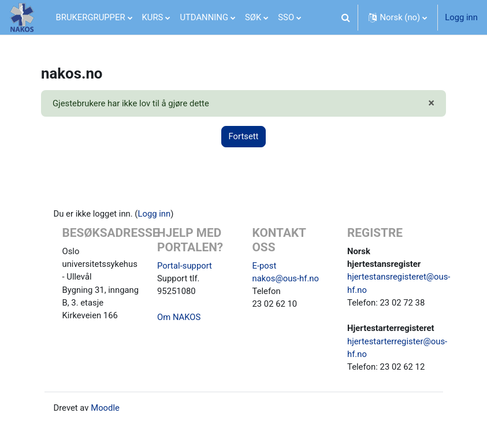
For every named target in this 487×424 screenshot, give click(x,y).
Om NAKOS (178, 317)
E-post (264, 266)
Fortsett (244, 136)
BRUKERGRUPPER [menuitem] (90, 17)
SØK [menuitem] (253, 17)
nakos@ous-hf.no (285, 278)
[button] (345, 17)
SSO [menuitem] (286, 17)
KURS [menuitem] (152, 17)
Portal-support (184, 266)
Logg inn (461, 17)
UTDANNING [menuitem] (204, 17)
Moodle (105, 408)
